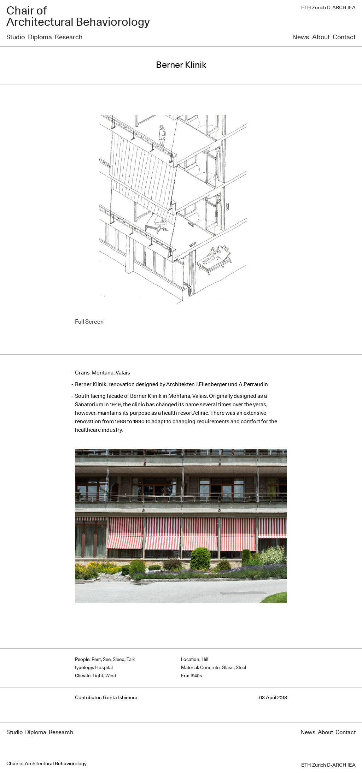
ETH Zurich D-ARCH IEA (328, 7)
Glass (228, 668)
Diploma (40, 37)
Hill (205, 659)
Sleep (118, 659)
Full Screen (89, 322)
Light (98, 676)
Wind (110, 676)
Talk (131, 659)
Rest (96, 659)
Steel (241, 668)
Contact (344, 37)
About (321, 37)
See (107, 659)
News (300, 37)
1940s (196, 676)
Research (68, 37)
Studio (15, 37)
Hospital (104, 668)
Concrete (210, 668)
